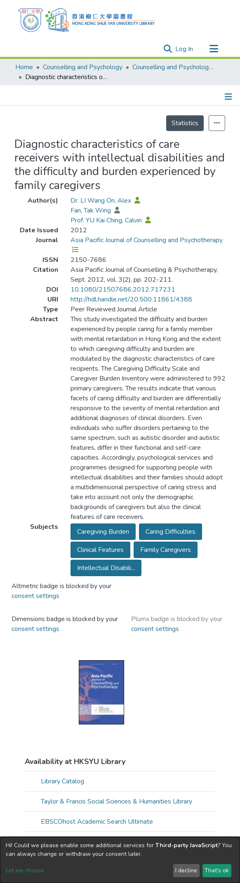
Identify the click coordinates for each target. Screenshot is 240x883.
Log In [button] (184, 49)
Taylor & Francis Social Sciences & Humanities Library (116, 801)
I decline (186, 870)
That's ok (217, 870)
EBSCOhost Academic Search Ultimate (97, 821)
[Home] (87, 19)
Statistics (185, 123)
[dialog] (120, 860)
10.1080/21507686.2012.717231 (123, 289)
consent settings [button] (35, 595)
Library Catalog (62, 781)
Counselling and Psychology (82, 67)
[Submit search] (167, 49)
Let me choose (25, 870)
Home (24, 67)
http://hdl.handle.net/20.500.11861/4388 (131, 299)
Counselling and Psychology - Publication (173, 67)
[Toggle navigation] (213, 49)
